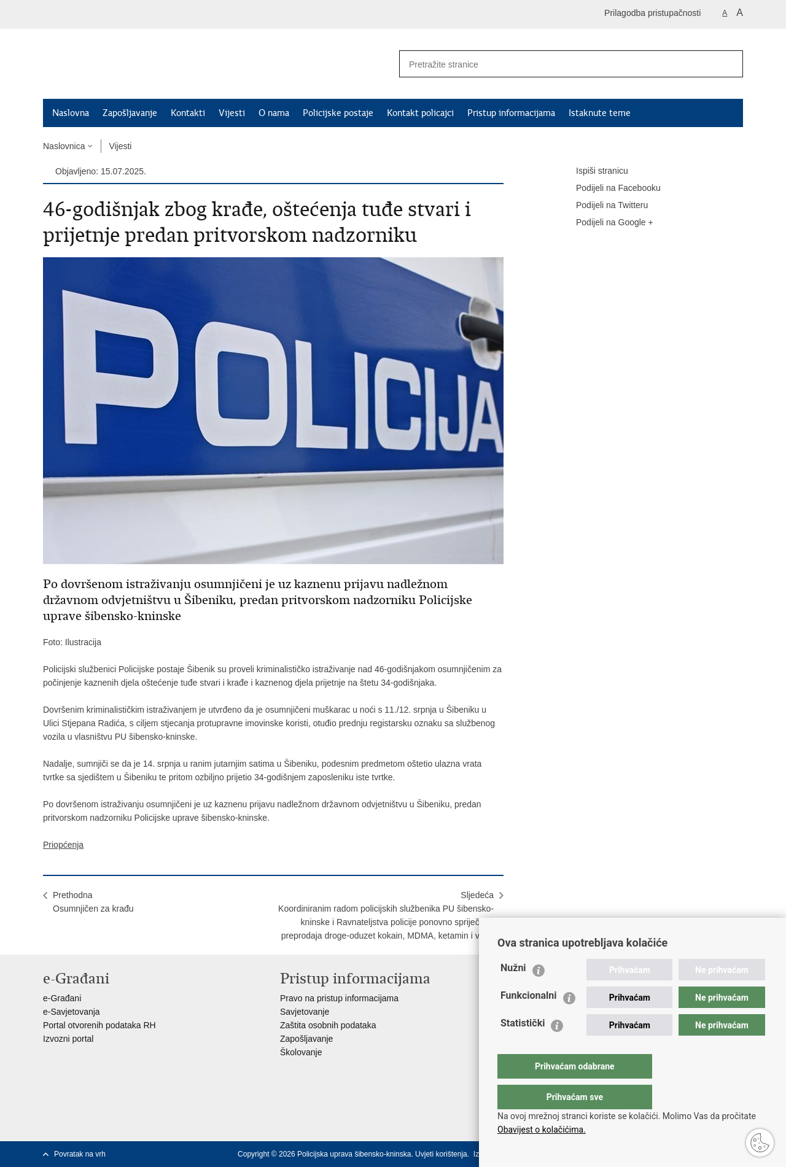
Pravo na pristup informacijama (339, 998)
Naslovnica (64, 146)
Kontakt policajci (420, 112)
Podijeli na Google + (606, 222)
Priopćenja (63, 845)
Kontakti (188, 112)
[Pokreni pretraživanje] (728, 64)
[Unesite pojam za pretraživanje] (553, 64)
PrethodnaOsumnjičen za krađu (93, 901)
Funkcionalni (528, 1020)
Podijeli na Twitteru (603, 205)
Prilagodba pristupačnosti (652, 13)
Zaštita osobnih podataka (328, 1025)
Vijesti (232, 112)
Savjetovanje (304, 1012)
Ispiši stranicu (593, 171)
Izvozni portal (68, 1039)
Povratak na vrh (80, 1154)
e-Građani (62, 998)
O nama (274, 112)
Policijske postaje (338, 112)
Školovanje (301, 1052)
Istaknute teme (600, 112)
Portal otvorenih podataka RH (99, 1025)
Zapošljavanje (130, 112)
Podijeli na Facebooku (610, 188)
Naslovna (70, 112)
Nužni (513, 992)
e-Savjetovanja (71, 1012)
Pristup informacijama (511, 112)
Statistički (522, 1047)
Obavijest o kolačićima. (541, 1129)
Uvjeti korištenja (441, 1154)
